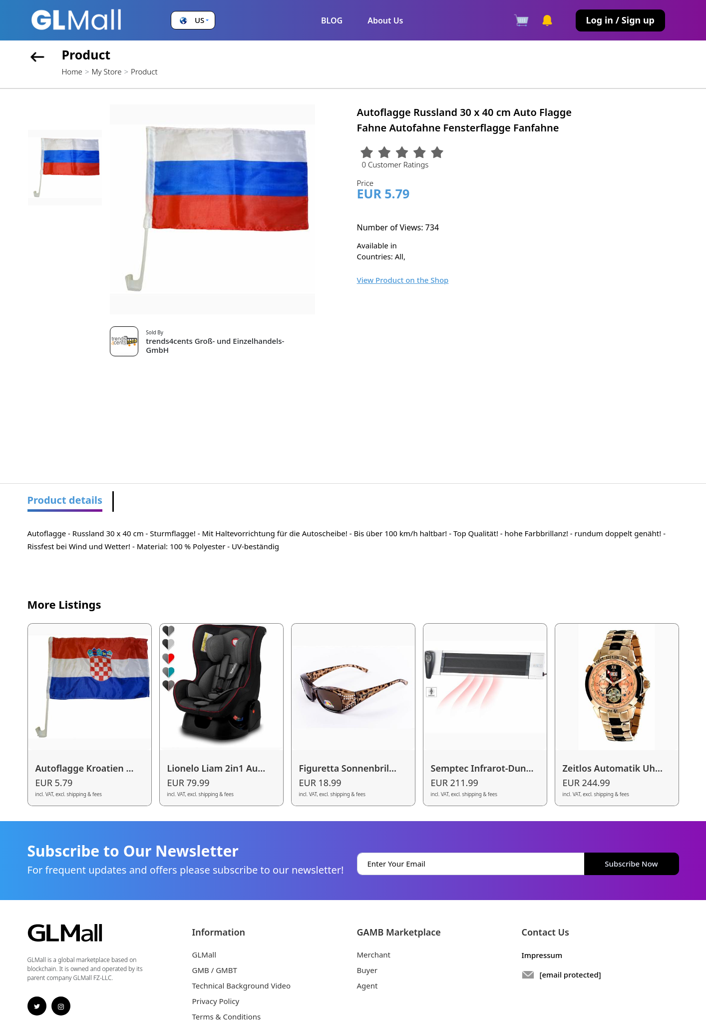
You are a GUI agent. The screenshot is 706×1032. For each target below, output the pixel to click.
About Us (385, 20)
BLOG (332, 20)
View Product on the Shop (403, 280)
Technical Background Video (241, 986)
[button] (193, 20)
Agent (367, 986)
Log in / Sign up (620, 20)
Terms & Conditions (226, 1017)
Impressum (542, 955)
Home (72, 71)
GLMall (204, 955)
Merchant (374, 955)
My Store (106, 71)
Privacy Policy (216, 1001)
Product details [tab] (65, 500)
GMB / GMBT (214, 970)
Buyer (367, 970)
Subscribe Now (631, 864)
